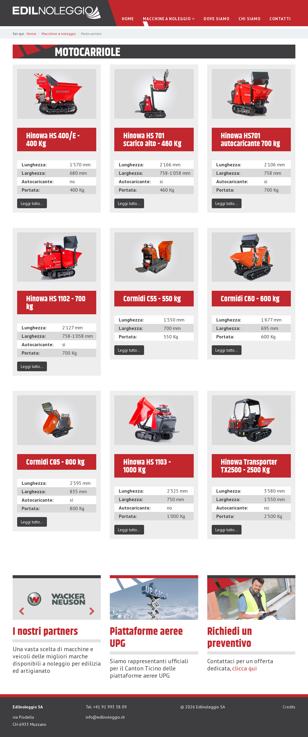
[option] (57, 599)
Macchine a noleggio (167, 19)
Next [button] (92, 611)
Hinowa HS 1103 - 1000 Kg (147, 466)
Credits (289, 707)
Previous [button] (21, 611)
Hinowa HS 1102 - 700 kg (55, 303)
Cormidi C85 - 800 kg (55, 462)
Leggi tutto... (32, 203)
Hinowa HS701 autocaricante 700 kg (250, 140)
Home (128, 19)
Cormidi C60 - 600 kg (250, 299)
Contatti (280, 19)
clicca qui (244, 668)
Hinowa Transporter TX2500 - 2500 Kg (249, 466)
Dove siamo (216, 19)
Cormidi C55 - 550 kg (152, 299)
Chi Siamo (249, 19)
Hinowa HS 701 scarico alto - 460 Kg (152, 140)
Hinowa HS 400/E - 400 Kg (53, 140)
